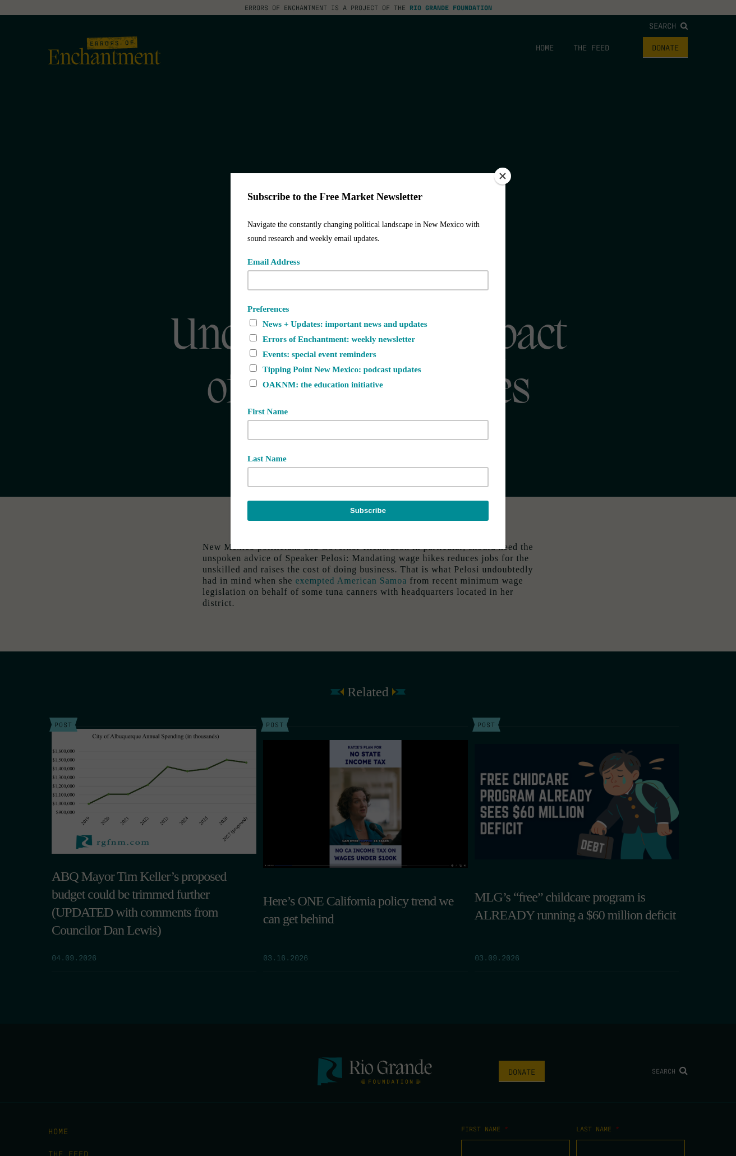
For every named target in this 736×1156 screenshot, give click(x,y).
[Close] (502, 176)
